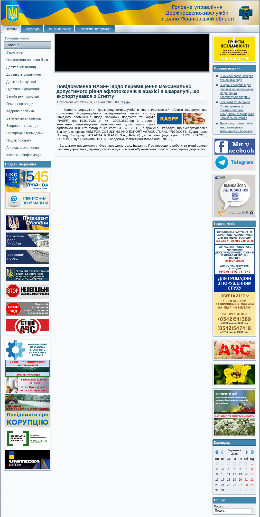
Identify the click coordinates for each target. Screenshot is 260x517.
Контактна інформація (95, 29)
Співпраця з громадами (25, 133)
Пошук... (219, 506)
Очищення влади (19, 104)
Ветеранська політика (23, 118)
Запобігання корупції (22, 96)
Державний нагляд (21, 67)
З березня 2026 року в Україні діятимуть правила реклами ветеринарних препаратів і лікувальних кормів (237, 110)
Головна (12, 45)
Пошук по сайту (59, 29)
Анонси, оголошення (22, 148)
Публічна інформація (23, 89)
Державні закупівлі (21, 82)
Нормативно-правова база (27, 60)
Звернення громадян (22, 126)
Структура (32, 29)
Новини (11, 29)
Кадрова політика (20, 111)
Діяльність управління (23, 74)
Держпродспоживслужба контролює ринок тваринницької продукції (236, 127)
